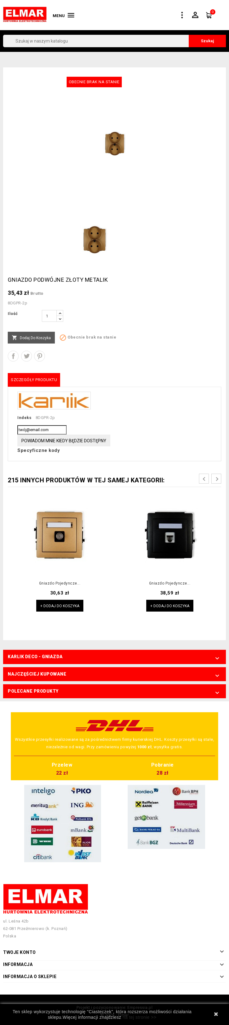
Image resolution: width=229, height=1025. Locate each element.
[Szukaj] (114, 41)
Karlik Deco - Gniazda (35, 656)
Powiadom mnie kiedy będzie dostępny (63, 440)
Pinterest (39, 356)
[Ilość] (49, 316)
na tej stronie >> (139, 1017)
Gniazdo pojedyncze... (60, 583)
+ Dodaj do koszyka (59, 606)
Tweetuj (26, 356)
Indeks (24, 417)
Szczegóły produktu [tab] (34, 379)
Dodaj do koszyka (31, 338)
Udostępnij (13, 356)
